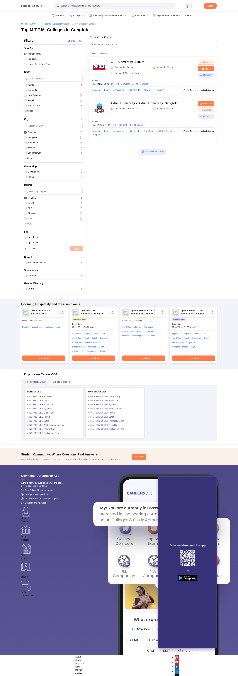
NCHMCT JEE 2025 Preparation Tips (47, 465)
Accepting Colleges (89, 391)
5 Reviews (134, 73)
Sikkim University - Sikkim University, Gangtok (143, 103)
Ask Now (139, 496)
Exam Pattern (37, 367)
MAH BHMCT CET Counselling (105, 436)
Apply (76, 248)
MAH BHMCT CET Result (102, 453)
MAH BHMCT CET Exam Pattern (106, 448)
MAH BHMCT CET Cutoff (102, 457)
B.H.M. (140, 84)
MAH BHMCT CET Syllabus (103, 444)
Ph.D (136, 125)
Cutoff (94, 378)
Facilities (160, 90)
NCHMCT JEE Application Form (44, 473)
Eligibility (25, 367)
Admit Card (76, 378)
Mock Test (92, 387)
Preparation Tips (78, 387)
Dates (101, 387)
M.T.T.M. (120, 84)
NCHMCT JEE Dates (39, 440)
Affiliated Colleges (165, 131)
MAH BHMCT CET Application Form (107, 469)
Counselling (104, 378)
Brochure (206, 62)
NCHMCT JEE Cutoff (39, 461)
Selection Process (92, 382)
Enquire (206, 110)
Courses (96, 90)
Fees (106, 90)
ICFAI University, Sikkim (127, 61)
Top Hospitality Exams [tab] (35, 421)
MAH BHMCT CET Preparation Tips (107, 461)
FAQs (57, 367)
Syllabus (49, 367)
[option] (53, 54)
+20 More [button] (28, 111)
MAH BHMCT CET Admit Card (104, 440)
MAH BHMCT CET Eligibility (103, 465)
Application (76, 374)
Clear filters (74, 40)
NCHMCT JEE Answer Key (42, 469)
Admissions (118, 90)
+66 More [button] (28, 158)
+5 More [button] (28, 224)
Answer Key (77, 382)
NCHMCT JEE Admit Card (41, 444)
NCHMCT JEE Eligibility (40, 436)
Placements (134, 90)
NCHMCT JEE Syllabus (40, 448)
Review (147, 90)
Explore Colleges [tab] (61, 421)
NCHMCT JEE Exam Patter (42, 453)
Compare (206, 75)
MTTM (95, 80)
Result (86, 378)
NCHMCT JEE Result (39, 457)
